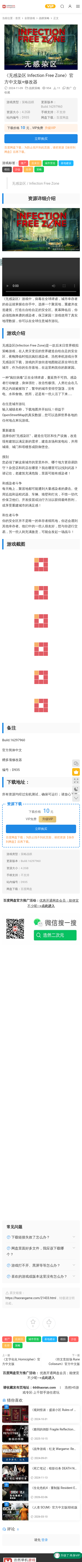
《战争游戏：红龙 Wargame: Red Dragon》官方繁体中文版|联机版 (53, 1449)
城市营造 (50, 163)
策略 (39, 169)
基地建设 (66, 163)
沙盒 (17, 169)
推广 (69, 88)
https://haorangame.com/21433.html (30, 1298)
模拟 (7, 169)
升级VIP (50, 127)
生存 (28, 169)
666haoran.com (44, 1387)
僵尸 (23, 163)
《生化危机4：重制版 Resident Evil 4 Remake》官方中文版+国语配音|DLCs (54, 1488)
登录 (44, 1540)
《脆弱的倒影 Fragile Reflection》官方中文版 (53, 1430)
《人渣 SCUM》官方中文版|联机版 (54, 1507)
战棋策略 (34, 88)
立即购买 (41, 139)
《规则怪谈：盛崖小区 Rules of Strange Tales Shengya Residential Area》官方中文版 (54, 1410)
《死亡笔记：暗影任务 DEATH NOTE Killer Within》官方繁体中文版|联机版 (54, 1469)
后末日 (35, 163)
